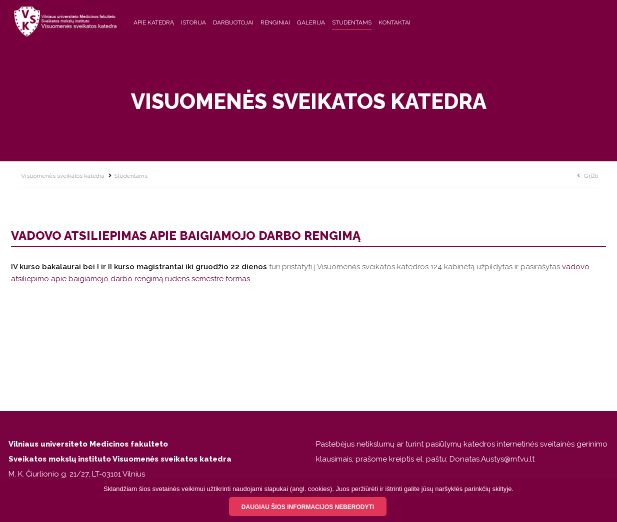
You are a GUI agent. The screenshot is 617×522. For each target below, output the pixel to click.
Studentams (352, 22)
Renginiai (275, 22)
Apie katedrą (154, 22)
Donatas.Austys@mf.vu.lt (492, 459)
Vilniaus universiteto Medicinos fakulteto (88, 444)
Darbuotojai (233, 22)
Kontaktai (394, 22)
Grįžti (591, 175)
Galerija (311, 22)
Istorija (193, 22)
